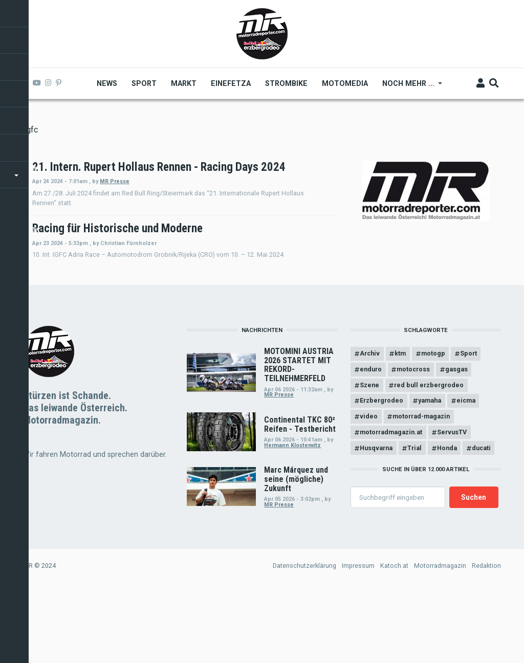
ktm (400, 424)
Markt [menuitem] (184, 83)
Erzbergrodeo (381, 471)
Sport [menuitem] (144, 83)
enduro (371, 440)
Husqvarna (376, 519)
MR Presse (253, 194)
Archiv (370, 424)
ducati (482, 519)
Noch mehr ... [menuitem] (409, 87)
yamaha (430, 471)
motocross (413, 440)
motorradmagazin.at (391, 503)
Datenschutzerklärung (304, 636)
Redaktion (486, 636)
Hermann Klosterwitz (292, 516)
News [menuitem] (107, 83)
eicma (466, 471)
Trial (415, 519)
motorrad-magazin (421, 487)
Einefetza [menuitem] (231, 83)
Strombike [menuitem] (287, 83)
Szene (369, 456)
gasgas (457, 440)
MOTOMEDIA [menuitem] (345, 83)
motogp (434, 424)
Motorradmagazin (440, 636)
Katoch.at (394, 636)
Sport (469, 424)
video (369, 487)
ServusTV (452, 503)
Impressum (358, 636)
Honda (447, 519)
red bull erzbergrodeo (429, 456)
